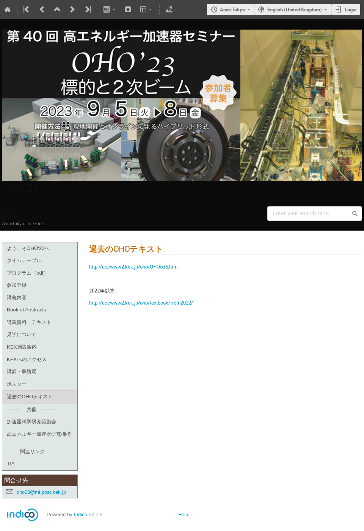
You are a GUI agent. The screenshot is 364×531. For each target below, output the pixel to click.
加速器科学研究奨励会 (31, 421)
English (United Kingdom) (294, 9)
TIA (11, 464)
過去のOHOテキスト (30, 396)
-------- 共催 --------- (31, 409)
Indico (80, 514)
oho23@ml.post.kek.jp (41, 492)
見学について (21, 334)
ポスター (17, 384)
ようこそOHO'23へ (28, 248)
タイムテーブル (24, 260)
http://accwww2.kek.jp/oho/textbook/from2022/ (141, 302)
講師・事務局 (21, 371)
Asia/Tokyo (232, 9)
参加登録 (17, 285)
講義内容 (17, 297)
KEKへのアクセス (27, 359)
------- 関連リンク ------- (32, 451)
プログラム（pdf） (28, 273)
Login (350, 9)
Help (183, 514)
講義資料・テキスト (29, 322)
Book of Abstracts (26, 310)
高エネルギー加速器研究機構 (39, 434)
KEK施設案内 (22, 347)
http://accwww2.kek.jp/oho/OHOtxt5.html (134, 266)
